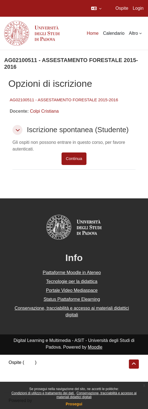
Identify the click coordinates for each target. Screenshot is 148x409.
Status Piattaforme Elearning (72, 299)
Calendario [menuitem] (113, 33)
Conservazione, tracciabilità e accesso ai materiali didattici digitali (72, 311)
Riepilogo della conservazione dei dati (46, 370)
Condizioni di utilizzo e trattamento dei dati (43, 393)
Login (138, 8)
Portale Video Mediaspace (72, 290)
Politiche (17, 377)
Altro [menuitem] (133, 33)
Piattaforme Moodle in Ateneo (72, 272)
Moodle (95, 347)
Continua (74, 158)
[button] (96, 8)
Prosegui (74, 404)
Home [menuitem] (93, 33)
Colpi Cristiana (44, 111)
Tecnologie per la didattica (71, 281)
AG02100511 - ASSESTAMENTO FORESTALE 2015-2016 (64, 99)
